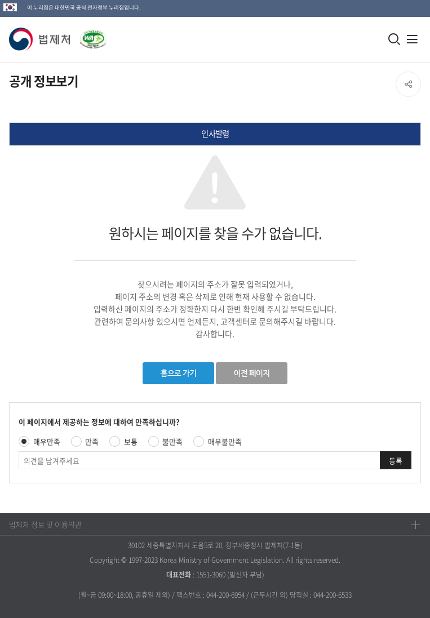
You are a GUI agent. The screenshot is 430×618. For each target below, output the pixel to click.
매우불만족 (225, 441)
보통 (131, 441)
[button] (40, 39)
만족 (92, 441)
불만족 (172, 441)
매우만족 (46, 441)
